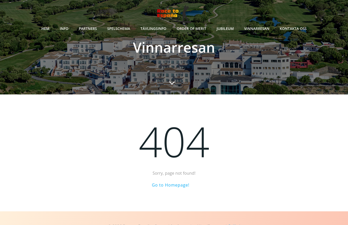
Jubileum (225, 28)
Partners (88, 28)
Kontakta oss (293, 28)
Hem (45, 28)
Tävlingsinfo (153, 28)
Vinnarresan (257, 28)
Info (64, 28)
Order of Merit (191, 28)
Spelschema (118, 28)
